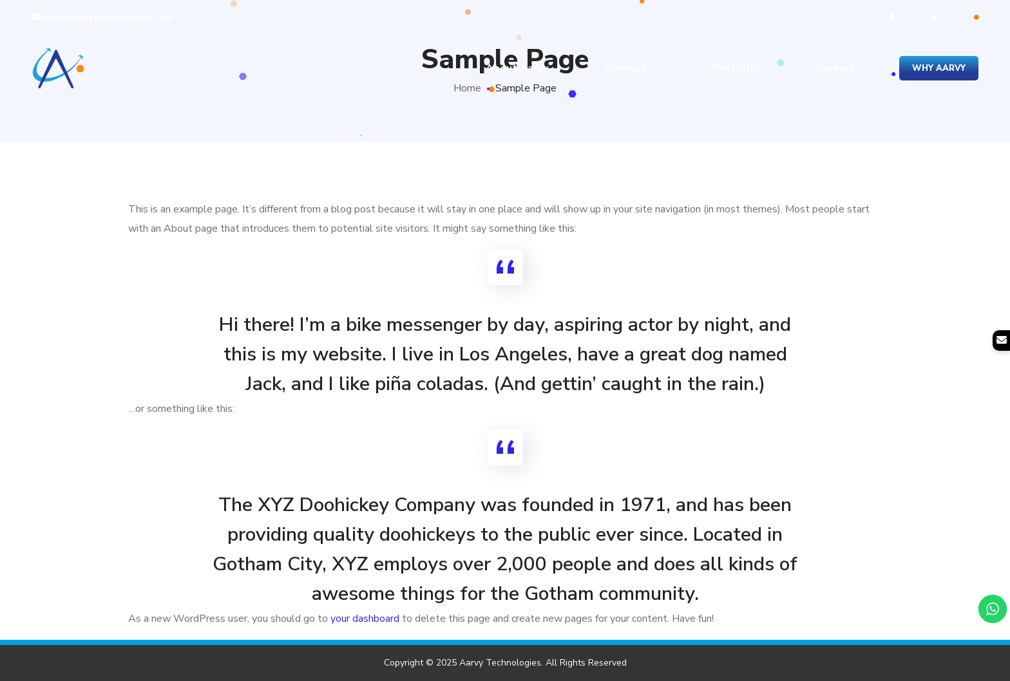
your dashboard (364, 618)
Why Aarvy (939, 68)
